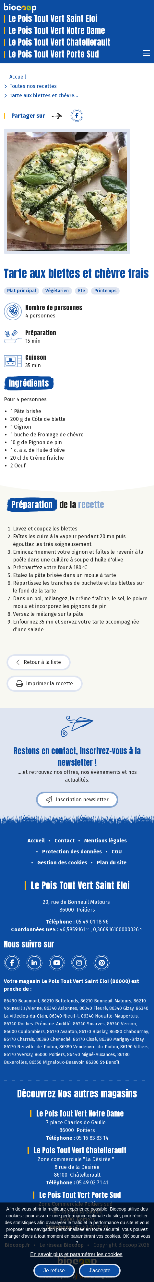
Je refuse (54, 1270)
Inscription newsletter (77, 799)
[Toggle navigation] (146, 55)
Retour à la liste (38, 662)
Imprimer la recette (44, 683)
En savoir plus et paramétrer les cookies (76, 1254)
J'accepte (100, 1270)
